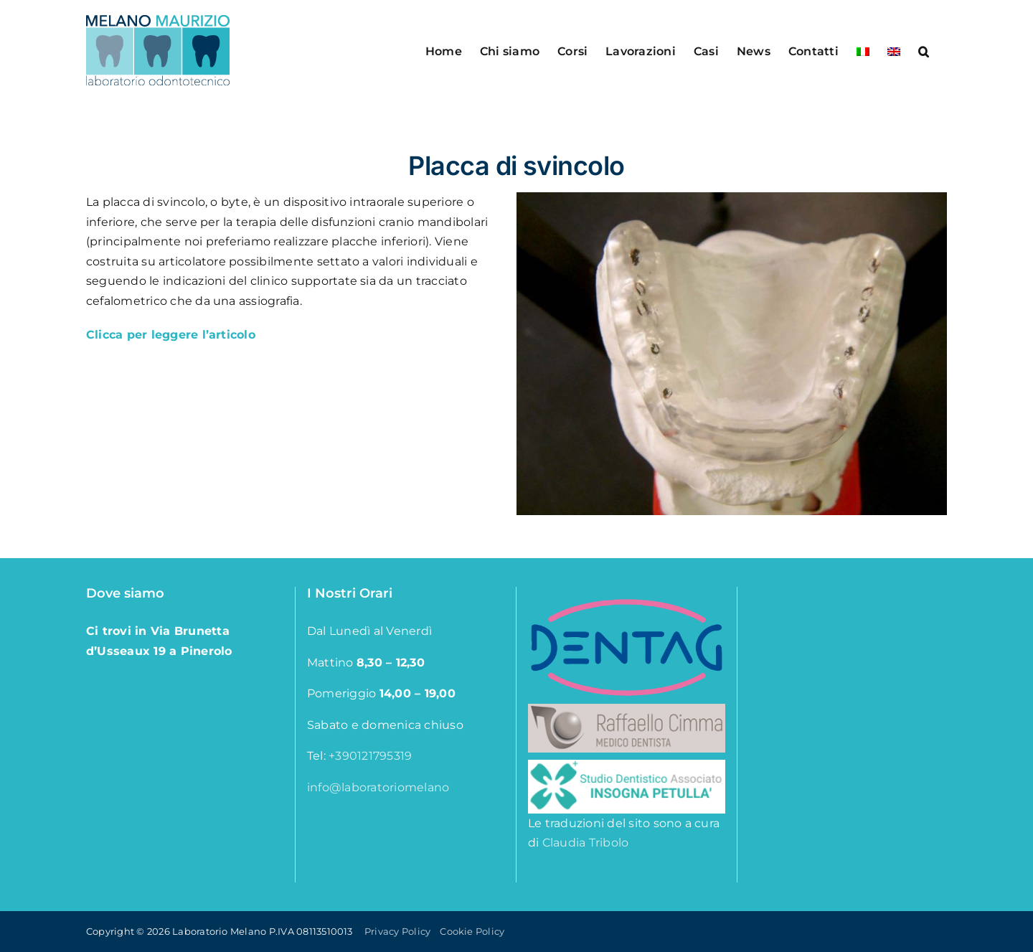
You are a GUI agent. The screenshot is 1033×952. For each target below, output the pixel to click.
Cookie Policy (472, 931)
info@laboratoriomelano (378, 787)
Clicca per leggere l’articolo (170, 334)
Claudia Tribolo (585, 842)
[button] (923, 50)
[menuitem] (863, 50)
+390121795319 (370, 756)
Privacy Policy (397, 931)
